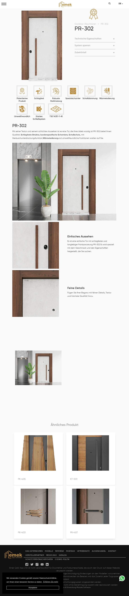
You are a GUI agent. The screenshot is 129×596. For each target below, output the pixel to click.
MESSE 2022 (51, 555)
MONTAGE (70, 551)
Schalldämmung (90, 98)
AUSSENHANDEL (99, 551)
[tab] (95, 39)
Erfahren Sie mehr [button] (50, 582)
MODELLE (49, 551)
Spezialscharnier (73, 98)
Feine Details (75, 288)
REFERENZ (59, 551)
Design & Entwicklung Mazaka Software (75, 587)
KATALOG (63, 555)
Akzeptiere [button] (32, 588)
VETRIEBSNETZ (83, 551)
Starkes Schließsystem (39, 117)
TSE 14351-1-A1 (56, 116)
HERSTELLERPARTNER (34, 555)
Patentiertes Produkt (22, 99)
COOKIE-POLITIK (62, 559)
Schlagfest (39, 98)
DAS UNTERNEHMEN (34, 551)
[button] (95, 39)
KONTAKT (112, 551)
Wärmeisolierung (107, 98)
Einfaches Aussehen (80, 236)
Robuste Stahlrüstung (56, 99)
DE (121, 4)
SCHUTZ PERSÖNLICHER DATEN (39, 559)
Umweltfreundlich (22, 116)
